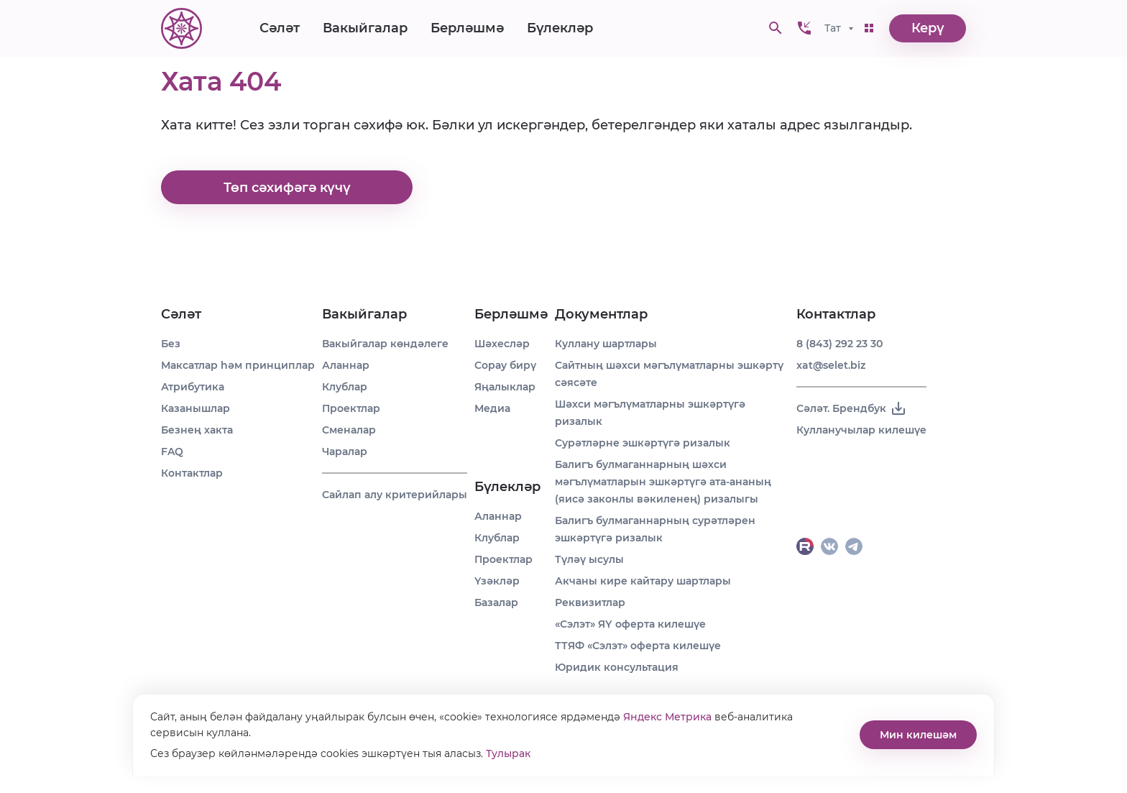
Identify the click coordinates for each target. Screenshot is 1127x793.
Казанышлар (195, 408)
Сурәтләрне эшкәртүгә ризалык (642, 442)
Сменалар (349, 429)
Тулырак (508, 753)
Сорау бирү (505, 365)
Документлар (601, 314)
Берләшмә (467, 29)
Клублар (344, 386)
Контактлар (192, 473)
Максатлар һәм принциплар (238, 365)
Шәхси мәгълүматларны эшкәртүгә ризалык (650, 413)
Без (170, 343)
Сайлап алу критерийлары (394, 494)
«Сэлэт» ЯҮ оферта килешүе (630, 624)
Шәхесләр (502, 343)
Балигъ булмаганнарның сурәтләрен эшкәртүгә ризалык (655, 529)
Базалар (496, 602)
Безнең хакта (197, 429)
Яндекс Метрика (667, 716)
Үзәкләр (497, 580)
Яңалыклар (504, 386)
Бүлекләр (560, 29)
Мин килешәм (918, 734)
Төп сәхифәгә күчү (287, 188)
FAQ (172, 451)
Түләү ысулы (589, 559)
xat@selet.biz (830, 365)
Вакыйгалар (365, 29)
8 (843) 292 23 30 (839, 343)
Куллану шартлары (606, 343)
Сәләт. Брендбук (851, 408)
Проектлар (351, 408)
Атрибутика (192, 386)
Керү (927, 29)
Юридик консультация (616, 667)
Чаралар (344, 451)
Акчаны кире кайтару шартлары (643, 580)
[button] (804, 28)
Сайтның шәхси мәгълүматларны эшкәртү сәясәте (669, 374)
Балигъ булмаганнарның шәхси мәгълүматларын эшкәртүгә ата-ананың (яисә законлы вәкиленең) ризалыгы (663, 481)
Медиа (492, 408)
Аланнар (345, 365)
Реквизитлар (590, 602)
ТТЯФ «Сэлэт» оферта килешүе (638, 645)
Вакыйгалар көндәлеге (385, 343)
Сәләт (279, 29)
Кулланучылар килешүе (861, 429)
